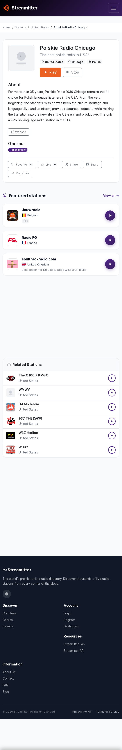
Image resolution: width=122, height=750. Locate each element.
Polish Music (18, 149)
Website (18, 132)
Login (67, 613)
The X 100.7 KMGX (33, 375)
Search (8, 626)
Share (71, 164)
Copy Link (20, 173)
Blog (6, 691)
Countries (9, 613)
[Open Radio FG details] (12, 240)
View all (111, 195)
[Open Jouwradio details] (12, 215)
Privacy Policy (82, 711)
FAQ (6, 685)
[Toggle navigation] (113, 8)
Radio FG (29, 237)
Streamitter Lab (74, 644)
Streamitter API (74, 650)
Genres (8, 620)
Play (50, 72)
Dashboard (71, 626)
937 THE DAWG (30, 418)
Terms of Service (107, 711)
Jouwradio (31, 210)
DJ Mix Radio (29, 404)
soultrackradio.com (39, 259)
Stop (72, 72)
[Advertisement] (61, 322)
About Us (9, 672)
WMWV (24, 389)
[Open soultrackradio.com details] (12, 264)
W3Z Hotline (28, 433)
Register (69, 620)
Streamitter (17, 569)
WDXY (23, 447)
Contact (8, 678)
